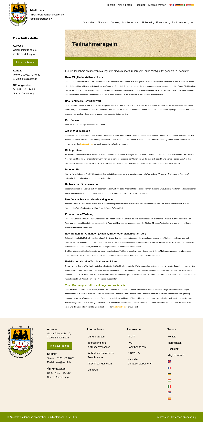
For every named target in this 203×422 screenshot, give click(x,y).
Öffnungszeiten (96, 336)
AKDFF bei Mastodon (100, 363)
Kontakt (110, 5)
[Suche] (192, 21)
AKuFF (131, 336)
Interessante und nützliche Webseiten (99, 344)
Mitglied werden (157, 5)
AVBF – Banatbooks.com (137, 344)
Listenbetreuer (86, 144)
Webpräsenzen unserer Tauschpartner (101, 355)
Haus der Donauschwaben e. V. (140, 361)
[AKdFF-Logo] (18, 14)
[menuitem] (110, 5)
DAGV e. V (134, 353)
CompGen (93, 369)
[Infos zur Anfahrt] (25, 62)
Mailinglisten (125, 5)
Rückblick (140, 5)
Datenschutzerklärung (183, 417)
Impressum (163, 417)
